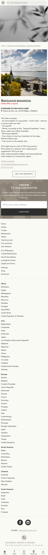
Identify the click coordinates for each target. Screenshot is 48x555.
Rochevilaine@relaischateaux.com (14, 164)
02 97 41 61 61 (7, 167)
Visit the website (7, 161)
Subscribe (24, 212)
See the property (24, 174)
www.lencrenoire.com (28, 530)
